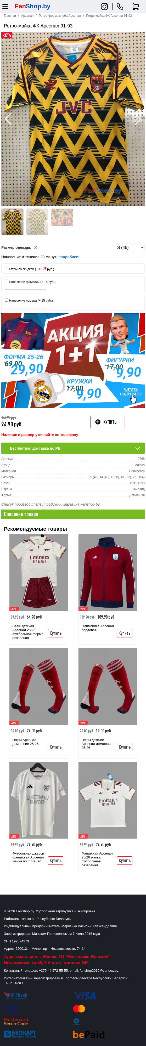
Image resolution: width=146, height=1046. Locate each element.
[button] (138, 119)
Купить (55, 633)
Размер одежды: (19, 247)
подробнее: (68, 257)
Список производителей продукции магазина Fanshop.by (50, 504)
